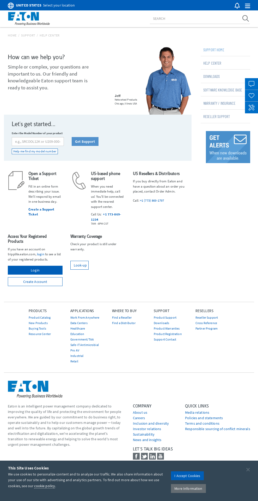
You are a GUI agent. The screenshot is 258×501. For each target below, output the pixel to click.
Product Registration (168, 334)
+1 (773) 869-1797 (152, 200)
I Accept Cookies (187, 475)
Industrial (76, 356)
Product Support (165, 317)
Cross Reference (206, 323)
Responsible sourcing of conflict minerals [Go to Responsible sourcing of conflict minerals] (217, 428)
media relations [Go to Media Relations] (197, 412)
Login (35, 270)
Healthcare (77, 328)
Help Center (212, 63)
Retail (74, 361)
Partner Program (206, 328)
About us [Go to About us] (140, 412)
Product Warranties (167, 328)
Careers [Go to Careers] (139, 418)
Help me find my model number (34, 151)
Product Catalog (40, 317)
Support (28, 35)
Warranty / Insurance (219, 103)
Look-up (80, 265)
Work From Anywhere (85, 317)
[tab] (225, 49)
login (40, 254)
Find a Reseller (122, 317)
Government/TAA (82, 339)
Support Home (213, 49)
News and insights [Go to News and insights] (147, 439)
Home (12, 35)
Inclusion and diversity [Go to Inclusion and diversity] (151, 423)
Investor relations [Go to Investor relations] (147, 428)
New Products (38, 323)
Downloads (211, 76)
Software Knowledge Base (222, 90)
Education (77, 334)
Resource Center (40, 334)
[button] (247, 6)
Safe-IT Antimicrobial (84, 345)
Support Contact (165, 339)
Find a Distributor (124, 323)
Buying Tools (37, 328)
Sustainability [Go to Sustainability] (144, 434)
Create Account (35, 281)
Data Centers (79, 323)
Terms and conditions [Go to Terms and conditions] (202, 423)
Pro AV (74, 350)
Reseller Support (216, 116)
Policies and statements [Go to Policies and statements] (204, 418)
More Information (188, 488)
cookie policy (44, 486)
